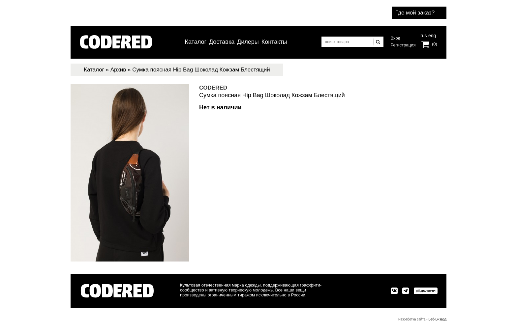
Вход (395, 38)
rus (423, 35)
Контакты (274, 42)
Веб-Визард (437, 319)
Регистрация (403, 44)
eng (431, 35)
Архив (118, 70)
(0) (434, 43)
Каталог (195, 42)
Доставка (221, 42)
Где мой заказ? (415, 13)
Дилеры (248, 42)
